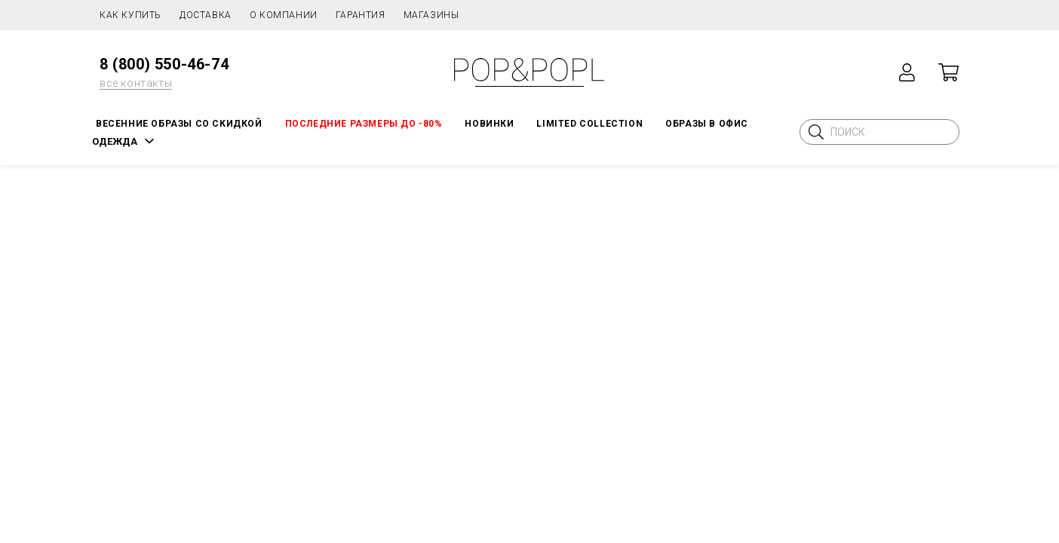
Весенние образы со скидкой (179, 123)
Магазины (431, 15)
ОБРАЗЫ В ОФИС (706, 123)
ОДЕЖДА (114, 141)
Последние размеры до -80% (364, 123)
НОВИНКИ (489, 123)
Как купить (130, 15)
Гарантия (360, 15)
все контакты (136, 83)
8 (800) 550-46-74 (164, 64)
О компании (284, 15)
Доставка (206, 15)
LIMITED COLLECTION (589, 123)
